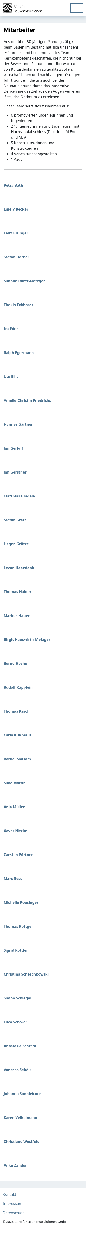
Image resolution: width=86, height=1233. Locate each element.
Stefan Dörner (16, 257)
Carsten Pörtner (18, 854)
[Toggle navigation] (76, 8)
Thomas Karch (17, 711)
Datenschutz (13, 1212)
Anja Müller (14, 806)
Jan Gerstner (15, 472)
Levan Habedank (19, 567)
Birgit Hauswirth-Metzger (27, 639)
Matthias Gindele (19, 496)
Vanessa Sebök (17, 1069)
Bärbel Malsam (17, 759)
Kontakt (9, 1194)
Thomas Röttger (18, 926)
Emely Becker (16, 209)
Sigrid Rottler (16, 950)
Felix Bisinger (16, 233)
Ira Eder (11, 328)
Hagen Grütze (16, 543)
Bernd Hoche (15, 663)
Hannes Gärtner (18, 424)
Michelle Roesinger (21, 902)
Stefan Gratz (15, 519)
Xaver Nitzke (15, 830)
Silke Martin (15, 782)
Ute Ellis (11, 376)
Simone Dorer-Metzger (24, 280)
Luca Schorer (15, 1022)
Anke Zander (15, 1165)
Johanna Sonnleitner (22, 1093)
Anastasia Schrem (20, 1045)
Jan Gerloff (13, 448)
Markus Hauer (17, 615)
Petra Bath (13, 185)
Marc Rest (13, 878)
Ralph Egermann (19, 352)
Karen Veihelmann (20, 1117)
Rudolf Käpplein (18, 687)
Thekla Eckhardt (18, 304)
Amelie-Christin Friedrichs (27, 400)
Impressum (12, 1203)
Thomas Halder (17, 591)
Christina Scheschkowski (26, 974)
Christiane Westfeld (21, 1141)
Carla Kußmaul (17, 735)
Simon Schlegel (17, 998)
